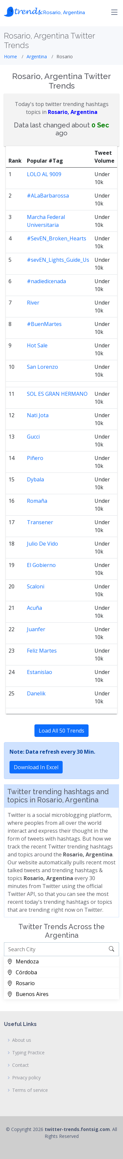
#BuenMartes (44, 324)
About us (21, 1040)
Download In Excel (36, 767)
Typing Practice (28, 1052)
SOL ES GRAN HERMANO (57, 393)
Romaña (37, 500)
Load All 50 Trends (61, 730)
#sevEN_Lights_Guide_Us (58, 259)
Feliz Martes (42, 650)
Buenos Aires (28, 994)
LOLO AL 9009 (44, 174)
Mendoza (23, 961)
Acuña (34, 607)
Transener (40, 522)
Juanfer (36, 629)
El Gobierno (41, 565)
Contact (20, 1065)
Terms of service (30, 1090)
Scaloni (35, 586)
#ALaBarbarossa (48, 195)
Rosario (21, 983)
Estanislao (39, 672)
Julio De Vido (42, 543)
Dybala (35, 479)
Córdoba (22, 972)
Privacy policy (26, 1077)
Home (10, 56)
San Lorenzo (42, 366)
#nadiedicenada (46, 281)
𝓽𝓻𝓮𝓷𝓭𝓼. (44, 10)
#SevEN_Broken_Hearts (56, 238)
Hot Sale (37, 345)
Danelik (36, 693)
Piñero (35, 458)
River (33, 302)
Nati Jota (38, 415)
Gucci (33, 436)
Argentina (37, 56)
